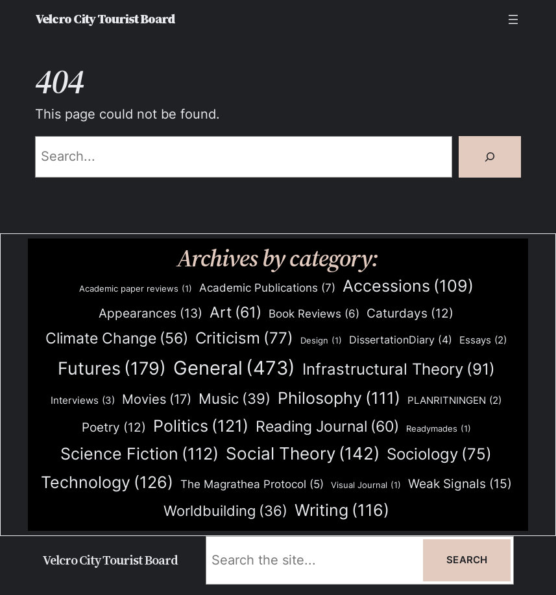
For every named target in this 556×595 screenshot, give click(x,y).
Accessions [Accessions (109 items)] (408, 286)
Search (466, 560)
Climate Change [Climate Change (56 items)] (116, 338)
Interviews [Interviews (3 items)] (83, 400)
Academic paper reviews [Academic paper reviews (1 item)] (135, 288)
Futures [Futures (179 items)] (112, 368)
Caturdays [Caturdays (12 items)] (410, 313)
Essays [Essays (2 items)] (483, 340)
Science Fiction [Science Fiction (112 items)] (139, 454)
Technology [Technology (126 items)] (107, 482)
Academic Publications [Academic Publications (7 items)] (267, 288)
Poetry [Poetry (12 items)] (114, 427)
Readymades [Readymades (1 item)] (438, 428)
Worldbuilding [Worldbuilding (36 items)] (225, 511)
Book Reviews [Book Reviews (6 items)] (314, 314)
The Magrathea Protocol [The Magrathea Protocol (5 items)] (252, 484)
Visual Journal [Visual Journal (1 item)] (366, 485)
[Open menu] (513, 19)
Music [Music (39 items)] (235, 399)
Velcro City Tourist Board (105, 19)
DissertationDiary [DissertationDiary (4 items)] (400, 340)
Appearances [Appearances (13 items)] (150, 313)
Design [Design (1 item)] (321, 340)
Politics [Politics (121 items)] (200, 425)
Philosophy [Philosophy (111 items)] (339, 398)
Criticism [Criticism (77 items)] (244, 338)
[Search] (490, 157)
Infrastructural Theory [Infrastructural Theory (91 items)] (398, 369)
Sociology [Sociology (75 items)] (439, 454)
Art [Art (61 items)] (235, 312)
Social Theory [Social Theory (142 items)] (303, 453)
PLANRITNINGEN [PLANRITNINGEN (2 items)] (454, 401)
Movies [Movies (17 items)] (156, 400)
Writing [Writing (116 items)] (342, 510)
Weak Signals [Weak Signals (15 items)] (460, 484)
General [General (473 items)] (234, 368)
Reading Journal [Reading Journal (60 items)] (327, 426)
